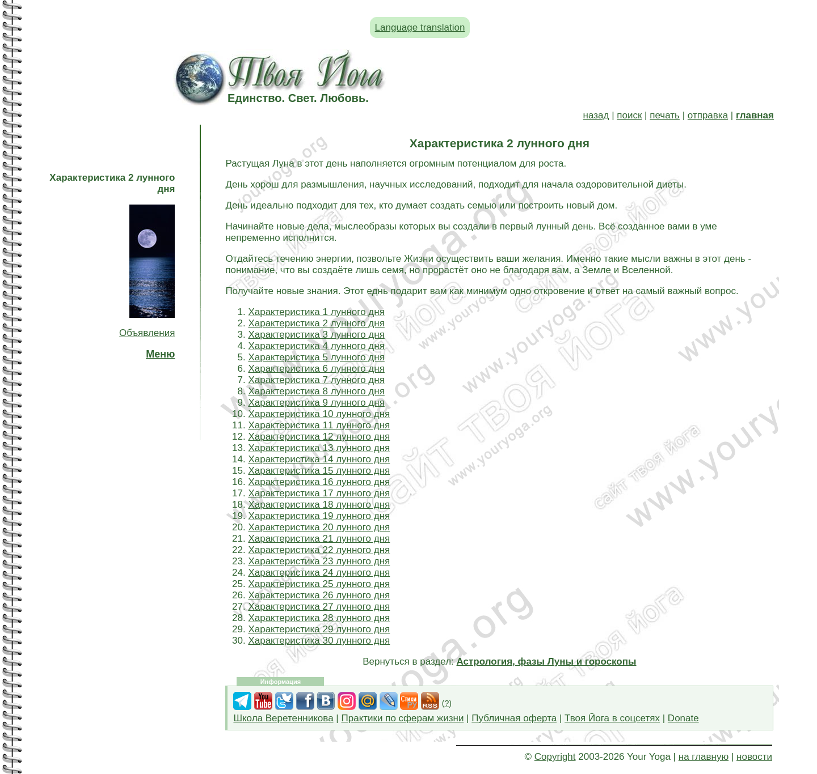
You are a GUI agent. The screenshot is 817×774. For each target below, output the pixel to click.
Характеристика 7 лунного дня (316, 380)
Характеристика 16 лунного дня (319, 482)
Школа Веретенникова (283, 718)
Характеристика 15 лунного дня (319, 470)
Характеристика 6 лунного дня (316, 368)
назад (596, 115)
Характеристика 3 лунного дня (316, 334)
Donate (683, 718)
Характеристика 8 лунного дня (316, 391)
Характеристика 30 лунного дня (319, 640)
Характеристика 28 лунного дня (319, 618)
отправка (708, 115)
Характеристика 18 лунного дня (319, 504)
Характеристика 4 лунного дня (316, 346)
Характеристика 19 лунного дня (319, 516)
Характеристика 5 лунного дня (316, 357)
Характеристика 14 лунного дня (319, 459)
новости (754, 756)
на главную (703, 756)
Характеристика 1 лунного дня (316, 312)
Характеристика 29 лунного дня (319, 629)
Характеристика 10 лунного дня (319, 414)
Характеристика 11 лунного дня (319, 425)
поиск (629, 115)
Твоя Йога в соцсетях (612, 718)
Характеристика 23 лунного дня (319, 561)
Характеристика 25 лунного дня (319, 584)
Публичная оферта (514, 718)
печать (665, 115)
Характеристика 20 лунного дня (319, 527)
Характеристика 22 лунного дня (319, 550)
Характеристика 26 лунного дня (319, 595)
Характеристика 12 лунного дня (319, 436)
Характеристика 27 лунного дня (319, 606)
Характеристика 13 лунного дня (319, 448)
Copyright (555, 756)
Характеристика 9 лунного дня (316, 402)
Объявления (147, 333)
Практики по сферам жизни (403, 718)
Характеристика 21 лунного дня (319, 538)
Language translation (420, 27)
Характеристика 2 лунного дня (316, 323)
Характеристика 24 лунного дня (319, 572)
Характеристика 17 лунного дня (319, 493)
